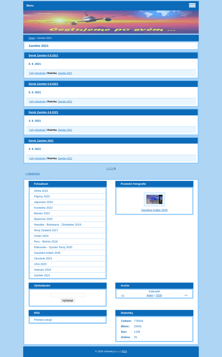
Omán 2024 (41, 235)
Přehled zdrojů (43, 319)
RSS (124, 351)
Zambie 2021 (65, 73)
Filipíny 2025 (42, 196)
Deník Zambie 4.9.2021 (43, 112)
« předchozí (32, 173)
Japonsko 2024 (43, 202)
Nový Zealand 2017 (46, 230)
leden (150, 295)
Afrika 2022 (41, 190)
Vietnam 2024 (42, 269)
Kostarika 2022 (43, 207)
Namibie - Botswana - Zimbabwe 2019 (57, 224)
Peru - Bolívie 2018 (46, 241)
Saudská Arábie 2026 (47, 252)
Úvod (31, 38)
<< (122, 295)
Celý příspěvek (37, 73)
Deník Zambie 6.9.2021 (43, 55)
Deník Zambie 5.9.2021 (43, 83)
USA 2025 (40, 264)
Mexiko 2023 (42, 213)
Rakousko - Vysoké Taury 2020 (53, 247)
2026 (159, 295)
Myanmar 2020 (43, 219)
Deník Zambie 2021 (41, 140)
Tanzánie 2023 (43, 258)
